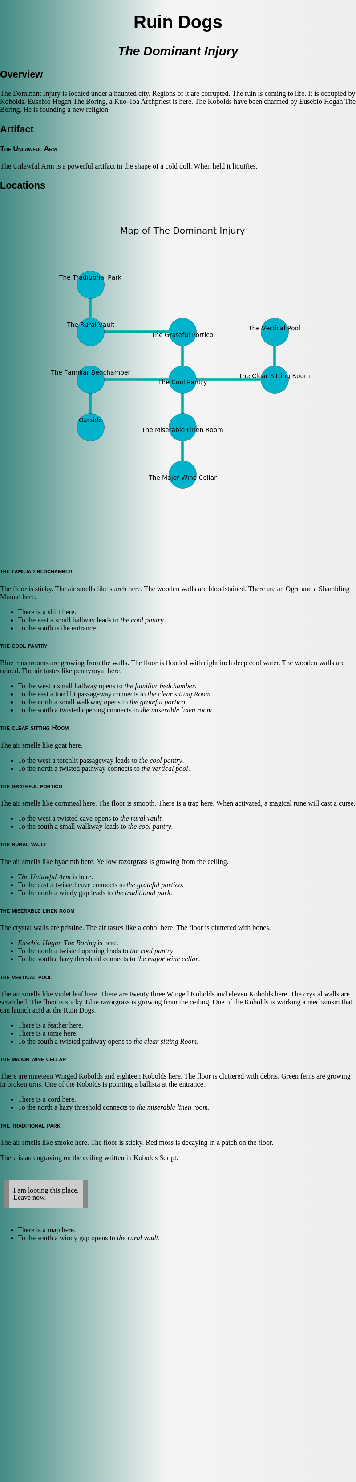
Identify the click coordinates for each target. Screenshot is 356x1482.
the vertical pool (165, 768)
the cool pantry (142, 620)
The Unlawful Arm (44, 877)
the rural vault (140, 818)
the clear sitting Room (178, 694)
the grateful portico (157, 702)
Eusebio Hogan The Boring (57, 943)
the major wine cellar (167, 959)
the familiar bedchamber (160, 686)
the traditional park (142, 893)
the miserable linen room (176, 710)
